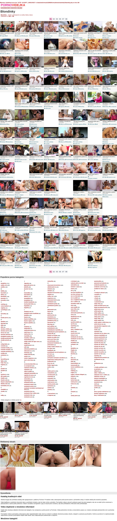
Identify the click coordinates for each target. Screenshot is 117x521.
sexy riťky (74, 309)
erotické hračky (5, 347)
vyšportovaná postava (100, 357)
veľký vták (97, 318)
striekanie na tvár (76, 338)
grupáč (3, 368)
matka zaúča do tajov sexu (31, 341)
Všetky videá (10, 7)
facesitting (4, 359)
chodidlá (91, 248)
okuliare (3, 142)
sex (9, 53)
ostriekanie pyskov (52, 305)
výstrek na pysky (99, 352)
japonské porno (28, 285)
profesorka (50, 361)
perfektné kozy (51, 318)
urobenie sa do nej (99, 286)
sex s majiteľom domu (77, 299)
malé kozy (27, 332)
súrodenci (74, 342)
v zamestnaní (98, 301)
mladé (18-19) (63, 36)
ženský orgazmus (93, 53)
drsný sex (25, 248)
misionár (76, 36)
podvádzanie (51, 328)
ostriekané (18, 142)
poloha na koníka (108, 195)
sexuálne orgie (75, 303)
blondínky (76, 53)
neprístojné (27, 380)
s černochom (51, 393)
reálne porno (52, 53)
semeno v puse (75, 286)
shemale (73, 311)
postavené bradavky (53, 343)
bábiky (3, 291)
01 (51, 19)
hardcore (3, 374)
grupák (3, 370)
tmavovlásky (74, 363)
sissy (72, 314)
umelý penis (55, 195)
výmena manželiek (99, 335)
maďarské (27, 328)
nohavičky (50, 281)
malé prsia (27, 334)
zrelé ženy (97, 385)
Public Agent (51, 365)
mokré (61, 212)
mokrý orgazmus (93, 267)
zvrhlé (96, 387)
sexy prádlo (74, 307)
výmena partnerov (99, 339)
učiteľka (73, 387)
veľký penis (25, 36)
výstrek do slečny (99, 344)
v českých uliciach (99, 292)
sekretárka (74, 285)
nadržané (26, 369)
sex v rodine (74, 301)
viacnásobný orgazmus (101, 326)
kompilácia (62, 71)
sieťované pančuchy (77, 312)
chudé (61, 53)
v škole (96, 298)
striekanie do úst (75, 337)
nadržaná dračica (29, 367)
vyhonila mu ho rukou (100, 333)
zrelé (99, 106)
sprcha (73, 324)
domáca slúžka (5, 329)
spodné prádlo (75, 322)
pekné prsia (50, 315)
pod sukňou (50, 326)
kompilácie (27, 300)
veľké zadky (97, 313)
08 (66, 19)
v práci (96, 296)
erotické (33, 177)
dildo (2, 325)
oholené (39, 89)
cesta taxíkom (5, 306)
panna (49, 311)
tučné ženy (74, 380)
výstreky (96, 355)
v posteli (47, 143)
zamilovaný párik (99, 380)
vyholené (96, 331)
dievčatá (3, 323)
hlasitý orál (4, 380)
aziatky (3, 287)
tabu (72, 357)
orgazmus (18, 71)
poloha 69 (50, 333)
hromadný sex (5, 385)
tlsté (2, 71)
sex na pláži (74, 298)
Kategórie (3, 7)
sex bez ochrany (75, 294)
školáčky (73, 348)
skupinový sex (75, 316)
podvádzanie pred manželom (55, 331)
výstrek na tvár (48, 36)
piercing (49, 324)
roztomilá (50, 376)
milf (7, 36)
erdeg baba (4, 344)
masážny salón (28, 337)
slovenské (74, 318)
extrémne (3, 355)
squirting (73, 325)
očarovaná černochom (53, 285)
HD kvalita (18, 53)
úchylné (73, 391)
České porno (40, 159)
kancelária (33, 159)
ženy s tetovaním (99, 395)
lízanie (32, 36)
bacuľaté (3, 292)
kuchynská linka (29, 304)
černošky (37, 71)
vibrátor (70, 177)
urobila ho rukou (99, 288)
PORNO (13, 5)
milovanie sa (27, 350)
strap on (73, 335)
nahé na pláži (28, 371)
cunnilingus (4, 309)
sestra (90, 195)
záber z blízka (98, 372)
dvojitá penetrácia (6, 338)
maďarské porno (29, 330)
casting (3, 304)
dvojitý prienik (5, 340)
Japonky (26, 283)
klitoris (26, 296)
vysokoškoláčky (99, 340)
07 (63, 19)
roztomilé (50, 378)
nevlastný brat (28, 391)
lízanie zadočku (28, 322)
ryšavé (49, 387)
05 (60, 19)
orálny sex (18, 36)
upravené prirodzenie (100, 283)
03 (57, 19)
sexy (32, 71)
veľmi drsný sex (98, 324)
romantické (66, 89)
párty (48, 313)
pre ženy (91, 159)
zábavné (96, 371)
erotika (3, 353)
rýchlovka (50, 385)
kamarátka (27, 292)
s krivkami (74, 281)
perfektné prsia (51, 320)
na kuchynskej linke (30, 364)
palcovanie (69, 124)
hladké (3, 378)
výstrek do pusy (98, 342)
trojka (2, 36)
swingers (73, 344)
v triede (96, 300)
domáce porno (5, 330)
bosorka (33, 230)
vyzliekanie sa (98, 359)
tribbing (73, 370)
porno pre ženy (51, 339)
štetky (72, 352)
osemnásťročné (20, 55)
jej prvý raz (33, 267)
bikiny (2, 294)
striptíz (73, 340)
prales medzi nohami (53, 346)
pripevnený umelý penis (54, 359)
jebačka (26, 287)
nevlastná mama (29, 384)
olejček (49, 294)
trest (72, 369)
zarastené (47, 177)
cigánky (3, 308)
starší (72, 331)
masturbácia (26, 106)
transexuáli (74, 365)
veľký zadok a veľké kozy (7, 214)
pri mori (49, 354)
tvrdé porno (48, 37)
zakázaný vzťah (98, 376)
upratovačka (97, 281)
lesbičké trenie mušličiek (31, 313)
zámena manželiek (99, 378)
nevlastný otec (28, 395)
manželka (27, 336)
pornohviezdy (84, 53)
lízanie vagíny (28, 320)
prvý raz (49, 363)
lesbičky (70, 36)
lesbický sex (27, 311)
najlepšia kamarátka (30, 373)
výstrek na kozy (98, 348)
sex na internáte (75, 296)
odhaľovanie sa (51, 287)
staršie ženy (74, 333)
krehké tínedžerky (29, 302)
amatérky (110, 71)
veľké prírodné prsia (100, 305)
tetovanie (73, 359)
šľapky (96, 159)
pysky (100, 53)
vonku (90, 71)
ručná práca (50, 380)
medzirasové (8, 71)
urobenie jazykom (99, 285)
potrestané (50, 344)
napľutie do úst (28, 377)
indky (2, 395)
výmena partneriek (99, 337)
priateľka (50, 356)
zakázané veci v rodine (100, 374)
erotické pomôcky (6, 351)
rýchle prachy (92, 37)
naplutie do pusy (29, 375)
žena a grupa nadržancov (110, 248)
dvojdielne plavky (6, 336)
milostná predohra (29, 349)
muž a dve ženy (28, 360)
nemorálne (27, 379)
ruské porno (50, 382)
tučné (72, 378)
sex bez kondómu (76, 292)
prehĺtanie (50, 350)
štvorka (73, 353)
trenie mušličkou (75, 367)
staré (72, 327)
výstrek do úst (98, 346)
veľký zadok (97, 320)
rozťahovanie (51, 374)
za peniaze (97, 369)
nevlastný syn (28, 397)
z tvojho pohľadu (20, 124)
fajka (2, 361)
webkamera (97, 363)
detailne (3, 321)
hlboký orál (33, 106)
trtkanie (73, 376)
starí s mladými (107, 36)
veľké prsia (51, 71)
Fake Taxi (3, 362)
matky (26, 343)
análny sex (77, 143)
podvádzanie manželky (54, 330)
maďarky (106, 142)
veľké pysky (97, 311)
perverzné (50, 322)
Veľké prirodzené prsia (100, 307)
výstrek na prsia (98, 350)
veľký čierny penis (99, 314)
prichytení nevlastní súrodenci (92, 179)
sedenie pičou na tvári (21, 159)
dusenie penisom (6, 334)
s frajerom (50, 395)
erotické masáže (78, 37)
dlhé (2, 327)
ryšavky (49, 389)
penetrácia (18, 106)
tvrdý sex (73, 383)
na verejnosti (113, 106)
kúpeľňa (26, 307)
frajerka (3, 364)
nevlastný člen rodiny (109, 143)
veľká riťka (97, 303)
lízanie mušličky (69, 248)
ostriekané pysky (52, 303)
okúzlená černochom (36, 214)
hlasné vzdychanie (6, 382)
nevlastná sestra (49, 212)
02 (54, 19)
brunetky (38, 36)
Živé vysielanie (18, 7)
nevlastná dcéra (28, 382)
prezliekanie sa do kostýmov (55, 352)
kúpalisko (27, 305)
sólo (46, 71)
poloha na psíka (93, 106)
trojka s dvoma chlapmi (77, 374)
